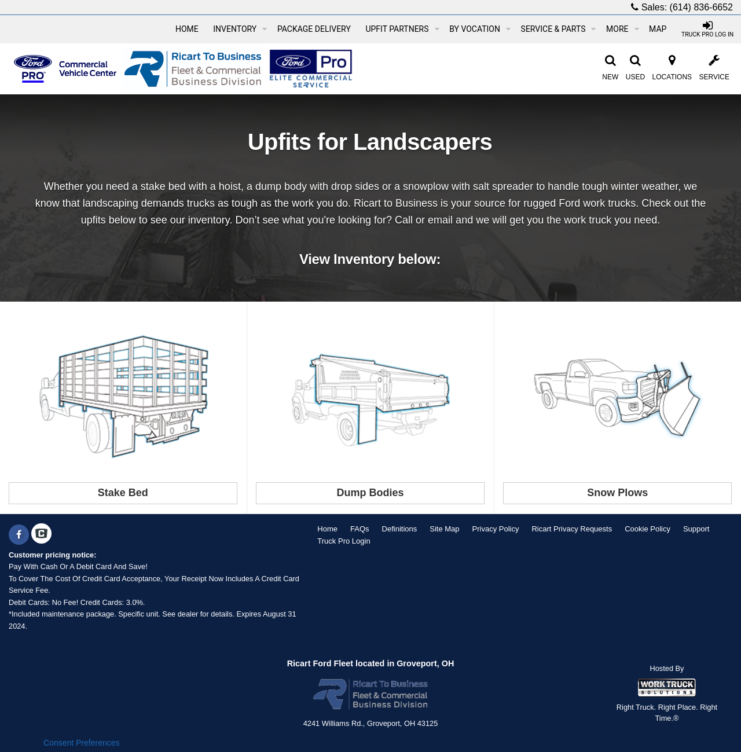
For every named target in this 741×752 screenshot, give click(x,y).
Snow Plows (617, 492)
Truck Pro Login (343, 541)
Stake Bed (123, 492)
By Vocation (480, 29)
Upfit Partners (402, 29)
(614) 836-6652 (701, 7)
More (622, 29)
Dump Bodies (369, 492)
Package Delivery (314, 29)
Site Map (444, 528)
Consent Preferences (81, 742)
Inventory (240, 29)
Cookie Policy (647, 528)
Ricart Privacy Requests (571, 528)
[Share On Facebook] (19, 535)
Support (696, 528)
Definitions (399, 528)
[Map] (657, 29)
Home (187, 29)
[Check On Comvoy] (41, 535)
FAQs (359, 528)
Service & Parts (558, 29)
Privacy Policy (495, 528)
